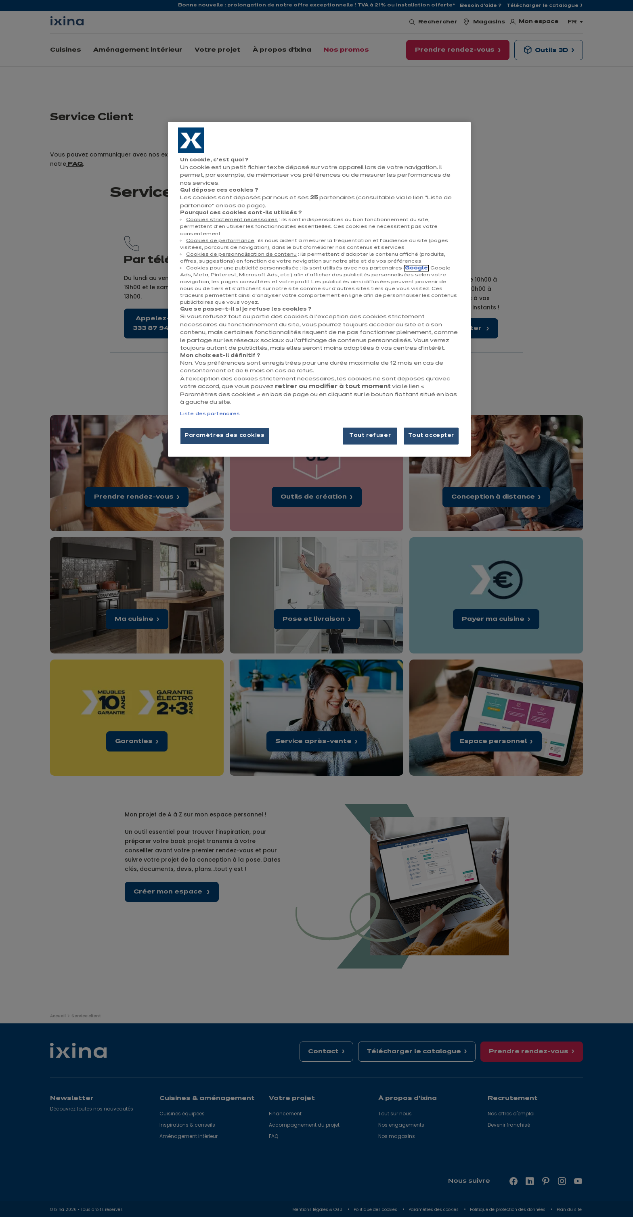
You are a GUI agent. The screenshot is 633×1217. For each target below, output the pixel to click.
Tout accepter (431, 435)
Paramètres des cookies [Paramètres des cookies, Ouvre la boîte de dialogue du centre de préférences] (224, 435)
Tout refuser (370, 435)
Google (416, 268)
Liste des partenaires (210, 413)
